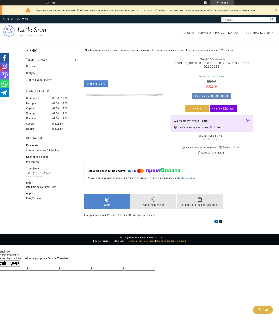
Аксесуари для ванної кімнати (131, 50)
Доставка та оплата (259, 33)
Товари (203, 33)
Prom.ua (157, 237)
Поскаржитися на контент (141, 240)
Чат (263, 310)
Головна (188, 33)
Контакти (235, 33)
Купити (197, 108)
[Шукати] (271, 19)
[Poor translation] (14, 263)
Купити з (223, 108)
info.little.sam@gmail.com (41, 187)
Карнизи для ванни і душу (167, 50)
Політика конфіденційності (171, 240)
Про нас (219, 33)
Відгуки (30, 73)
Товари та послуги (37, 59)
